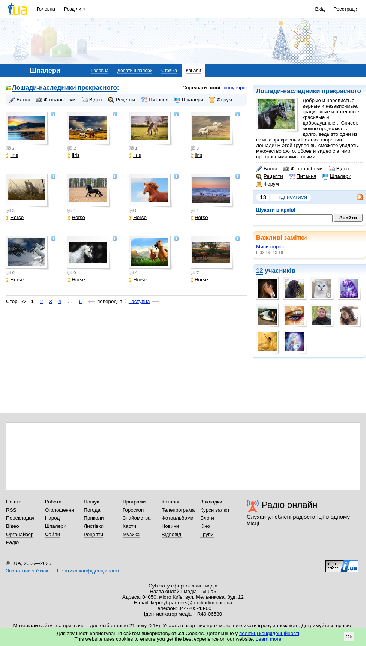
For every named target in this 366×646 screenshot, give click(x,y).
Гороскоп (133, 510)
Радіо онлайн (290, 505)
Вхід (320, 9)
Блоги (267, 169)
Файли (52, 534)
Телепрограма (178, 510)
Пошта (13, 502)
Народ (52, 518)
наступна (139, 301)
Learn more (269, 639)
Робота (53, 502)
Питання (302, 176)
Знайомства (137, 518)
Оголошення (59, 510)
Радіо (12, 542)
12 (259, 270)
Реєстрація (346, 9)
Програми (134, 502)
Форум (267, 184)
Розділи (72, 9)
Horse (15, 217)
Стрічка (169, 70)
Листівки (94, 526)
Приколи (94, 518)
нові (215, 87)
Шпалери (336, 176)
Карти (129, 526)
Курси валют (215, 510)
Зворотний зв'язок (27, 571)
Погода (92, 510)
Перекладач (20, 518)
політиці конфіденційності (269, 633)
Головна (46, 9)
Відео (339, 169)
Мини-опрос (270, 246)
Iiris (12, 155)
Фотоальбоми (303, 169)
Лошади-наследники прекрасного (308, 91)
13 (263, 197)
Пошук (91, 502)
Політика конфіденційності (88, 571)
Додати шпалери (134, 70)
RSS (11, 510)
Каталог (171, 502)
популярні (235, 87)
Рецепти (269, 176)
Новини (170, 526)
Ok (349, 637)
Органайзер (19, 534)
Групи (206, 534)
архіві (288, 210)
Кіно (205, 526)
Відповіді (172, 534)
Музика (131, 534)
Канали (193, 70)
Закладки (211, 502)
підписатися (290, 197)
